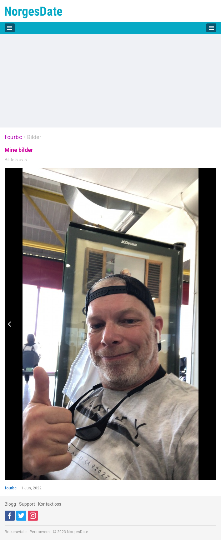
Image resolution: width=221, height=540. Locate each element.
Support (27, 504)
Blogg (10, 504)
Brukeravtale (16, 532)
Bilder (34, 137)
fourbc (13, 137)
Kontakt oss (49, 504)
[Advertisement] (110, 80)
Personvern (40, 532)
